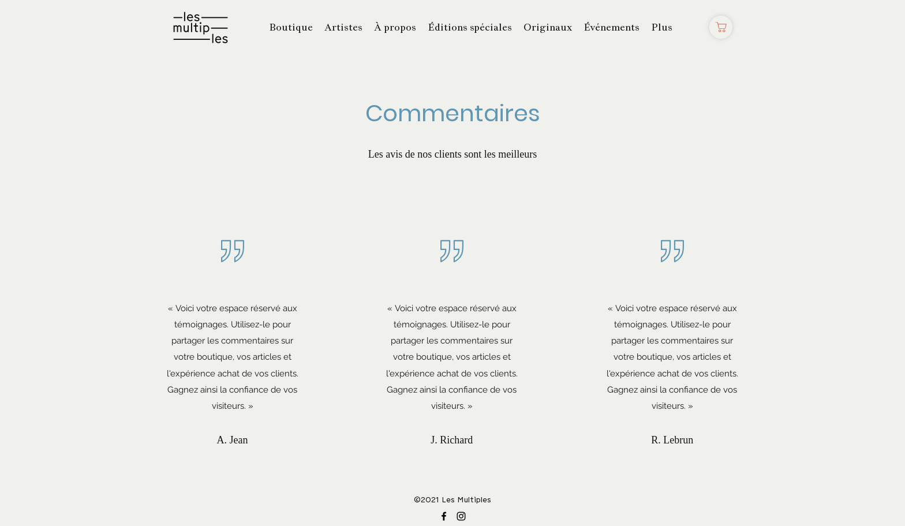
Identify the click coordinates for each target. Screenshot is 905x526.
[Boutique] (720, 27)
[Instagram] (461, 516)
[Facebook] (444, 516)
